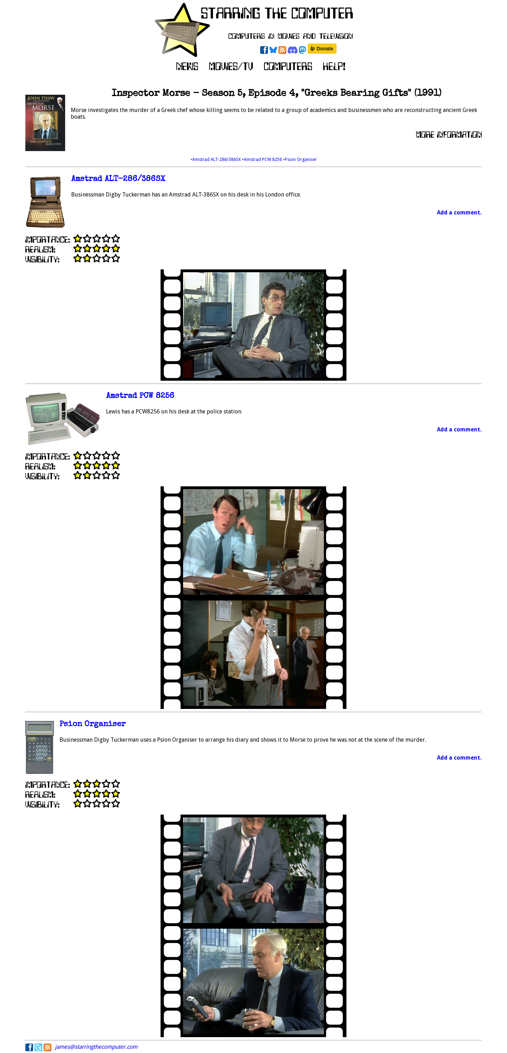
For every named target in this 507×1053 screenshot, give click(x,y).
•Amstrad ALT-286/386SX (216, 159)
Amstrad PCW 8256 (140, 396)
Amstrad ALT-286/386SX (118, 179)
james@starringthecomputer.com (96, 1046)
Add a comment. (459, 212)
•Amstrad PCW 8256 (262, 159)
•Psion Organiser (300, 159)
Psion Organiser (93, 725)
